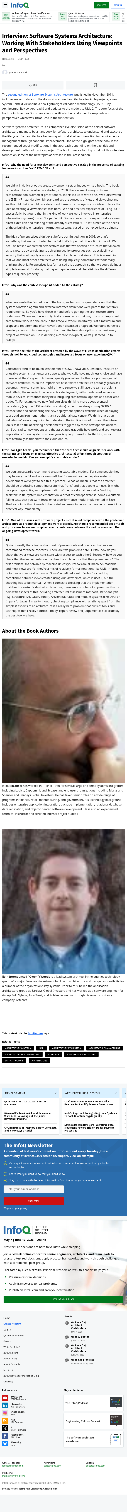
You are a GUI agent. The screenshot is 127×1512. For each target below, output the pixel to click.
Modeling (93, 1062)
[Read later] (95, 86)
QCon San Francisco (82, 1373)
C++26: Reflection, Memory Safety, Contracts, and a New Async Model (31, 1139)
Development (16, 1103)
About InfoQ (11, 1372)
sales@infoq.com (52, 1481)
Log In (8, 1343)
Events (7, 1354)
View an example (82, 1167)
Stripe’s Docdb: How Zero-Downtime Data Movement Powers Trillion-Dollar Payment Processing (90, 1138)
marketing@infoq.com (14, 1491)
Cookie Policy (51, 1504)
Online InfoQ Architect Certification (78, 1339)
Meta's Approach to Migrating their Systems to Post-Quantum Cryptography (91, 1125)
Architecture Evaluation (67, 1055)
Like (36, 86)
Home (7, 1331)
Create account (13, 1337)
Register (101, 5)
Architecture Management (21, 1062)
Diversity (9, 1395)
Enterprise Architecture (20, 1068)
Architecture (36, 1041)
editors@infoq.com (95, 1481)
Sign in (117, 5)
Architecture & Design (19, 1055)
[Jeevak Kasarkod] (5, 73)
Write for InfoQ (12, 1360)
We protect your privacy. (16, 1219)
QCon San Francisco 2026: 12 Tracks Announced (26, 1113)
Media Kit (9, 1383)
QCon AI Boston (80, 1350)
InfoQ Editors (11, 1366)
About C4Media (12, 1377)
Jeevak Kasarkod (18, 73)
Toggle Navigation (5, 5)
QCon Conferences (14, 1349)
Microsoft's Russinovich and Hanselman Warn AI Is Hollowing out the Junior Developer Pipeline (28, 1126)
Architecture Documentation (62, 1062)
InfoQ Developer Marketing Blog (22, 1389)
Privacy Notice (10, 1504)
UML (42, 1055)
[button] (34, 1212)
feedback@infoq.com (13, 1481)
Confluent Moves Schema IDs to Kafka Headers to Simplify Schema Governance (89, 1113)
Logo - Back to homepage (21, 4)
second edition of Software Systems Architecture (41, 96)
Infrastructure (51, 1068)
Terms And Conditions (31, 1504)
